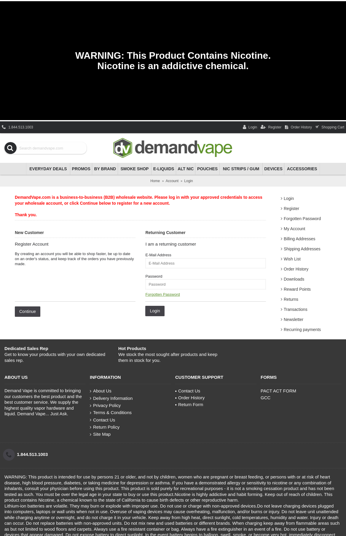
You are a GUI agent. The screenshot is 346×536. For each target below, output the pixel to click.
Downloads (294, 279)
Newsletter (293, 319)
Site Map (100, 434)
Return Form (189, 404)
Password (153, 276)
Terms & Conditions (111, 412)
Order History (296, 269)
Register (291, 208)
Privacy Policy (105, 405)
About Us (100, 391)
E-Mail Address (158, 255)
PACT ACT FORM (278, 390)
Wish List (292, 259)
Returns (291, 299)
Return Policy (104, 427)
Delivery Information (111, 398)
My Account (294, 228)
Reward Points (297, 289)
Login (289, 198)
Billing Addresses (299, 238)
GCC (265, 397)
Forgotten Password (302, 218)
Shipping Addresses (302, 248)
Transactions (295, 309)
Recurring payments (302, 329)
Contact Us (102, 420)
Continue (27, 311)
